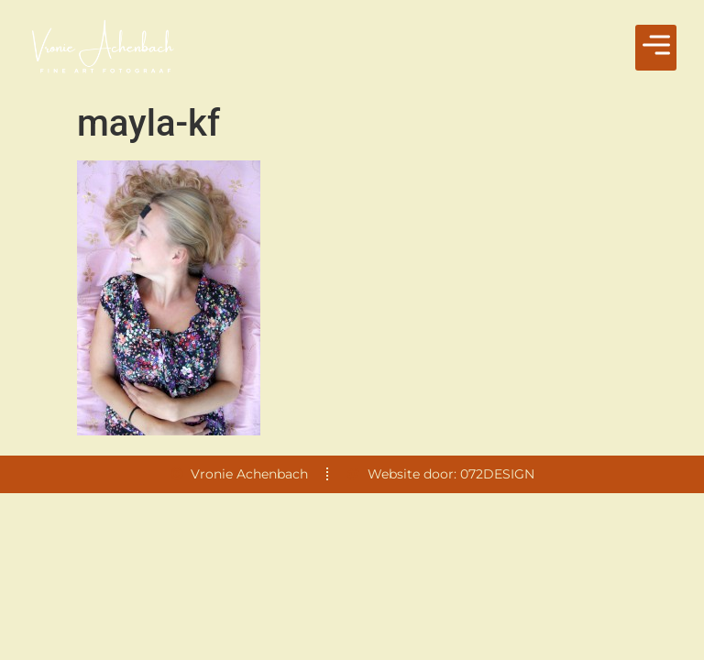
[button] (655, 48)
